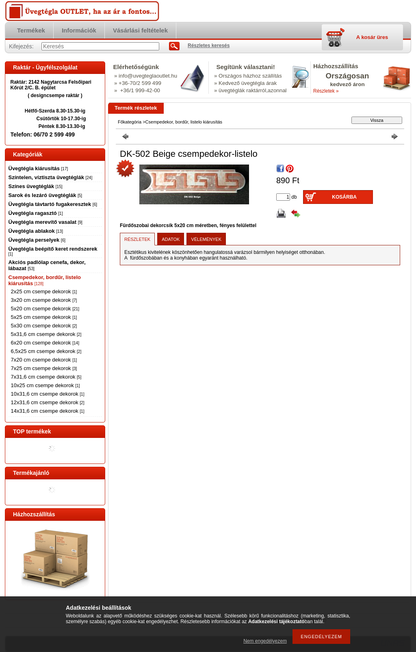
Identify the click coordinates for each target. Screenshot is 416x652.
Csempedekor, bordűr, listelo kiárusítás (184, 121)
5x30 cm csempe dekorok (44, 326)
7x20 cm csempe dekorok (44, 360)
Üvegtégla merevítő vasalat (45, 222)
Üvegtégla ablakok (36, 231)
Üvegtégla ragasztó (36, 213)
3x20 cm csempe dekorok (44, 300)
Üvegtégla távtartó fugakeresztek (53, 204)
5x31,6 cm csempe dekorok (46, 334)
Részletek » (326, 91)
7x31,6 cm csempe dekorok (46, 377)
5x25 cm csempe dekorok (44, 317)
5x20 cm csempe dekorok (45, 308)
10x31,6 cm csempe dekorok (47, 394)
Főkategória (129, 121)
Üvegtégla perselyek (37, 240)
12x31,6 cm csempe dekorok (47, 402)
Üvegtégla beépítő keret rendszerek (53, 251)
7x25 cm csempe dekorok (44, 368)
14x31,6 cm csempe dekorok (47, 411)
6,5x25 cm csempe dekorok (46, 351)
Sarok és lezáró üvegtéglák (45, 195)
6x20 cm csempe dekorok (45, 343)
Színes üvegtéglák (36, 186)
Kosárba (344, 197)
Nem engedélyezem (265, 641)
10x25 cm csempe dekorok (45, 385)
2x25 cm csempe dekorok (44, 291)
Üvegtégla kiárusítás (38, 168)
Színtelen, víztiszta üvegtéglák (51, 177)
